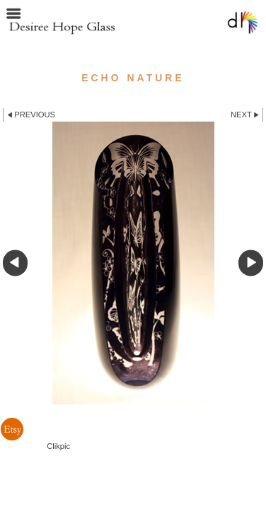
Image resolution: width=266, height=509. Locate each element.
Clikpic (58, 446)
